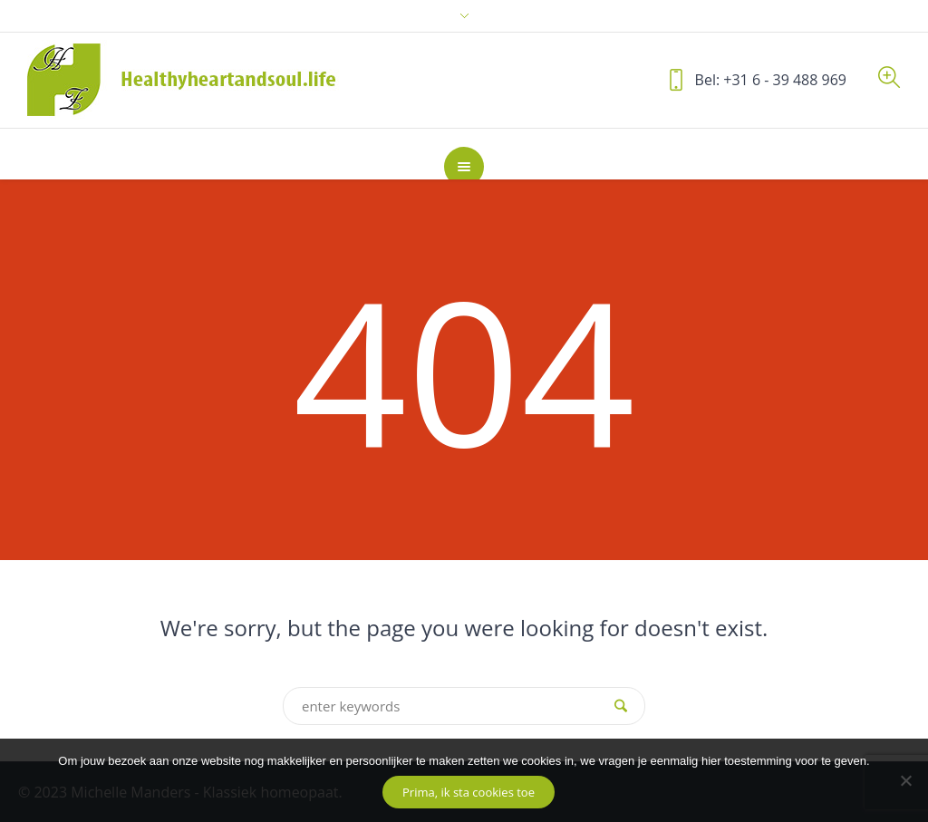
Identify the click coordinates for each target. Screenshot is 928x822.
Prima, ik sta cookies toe (468, 792)
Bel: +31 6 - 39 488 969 (770, 80)
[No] (905, 780)
